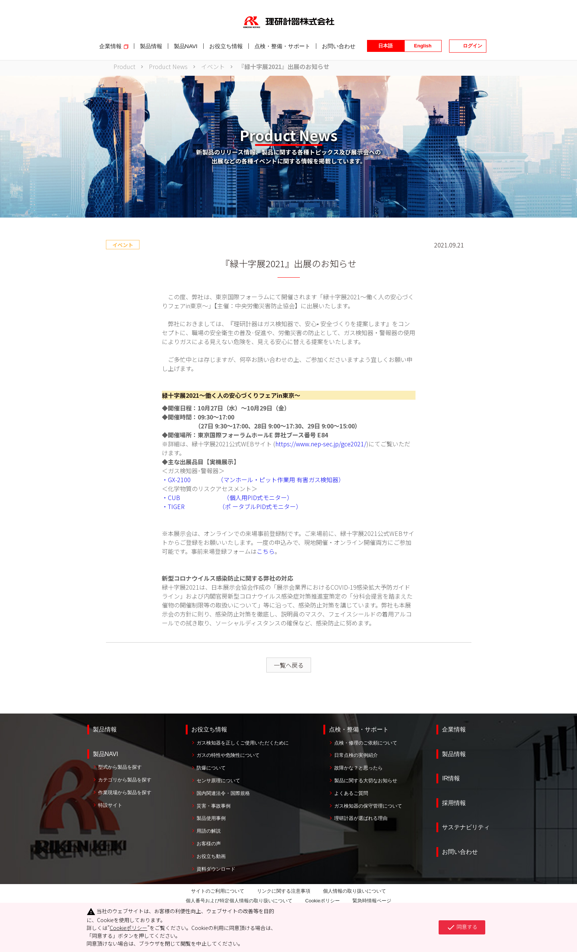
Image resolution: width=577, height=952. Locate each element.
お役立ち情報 (209, 729)
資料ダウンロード (216, 869)
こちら (266, 551)
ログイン (472, 46)
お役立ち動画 (211, 856)
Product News (168, 66)
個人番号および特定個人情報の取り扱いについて (239, 900)
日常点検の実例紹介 (356, 755)
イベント (213, 66)
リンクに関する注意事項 (283, 891)
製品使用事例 (211, 818)
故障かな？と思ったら (358, 768)
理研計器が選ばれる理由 (361, 818)
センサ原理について (218, 780)
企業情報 (454, 729)
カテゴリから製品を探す (124, 780)
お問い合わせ (460, 852)
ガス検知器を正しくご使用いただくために (243, 743)
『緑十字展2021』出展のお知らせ (283, 66)
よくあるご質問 (351, 793)
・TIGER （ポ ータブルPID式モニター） (232, 506)
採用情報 (454, 803)
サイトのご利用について (217, 891)
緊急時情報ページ (371, 900)
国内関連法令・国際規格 (223, 793)
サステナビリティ (466, 827)
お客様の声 (209, 843)
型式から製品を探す (120, 767)
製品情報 (105, 729)
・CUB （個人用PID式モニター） (227, 497)
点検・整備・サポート (359, 729)
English (423, 46)
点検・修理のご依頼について (365, 743)
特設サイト (110, 805)
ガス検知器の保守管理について (368, 806)
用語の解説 (209, 831)
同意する (461, 927)
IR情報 (451, 778)
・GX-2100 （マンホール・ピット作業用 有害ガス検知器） (253, 479)
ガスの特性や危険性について (228, 755)
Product (124, 66)
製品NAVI (105, 754)
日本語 (385, 46)
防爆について (211, 768)
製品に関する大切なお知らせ (365, 780)
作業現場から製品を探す (124, 792)
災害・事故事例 (214, 806)
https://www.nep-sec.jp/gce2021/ (320, 443)
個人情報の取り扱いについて (354, 891)
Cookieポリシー (322, 900)
